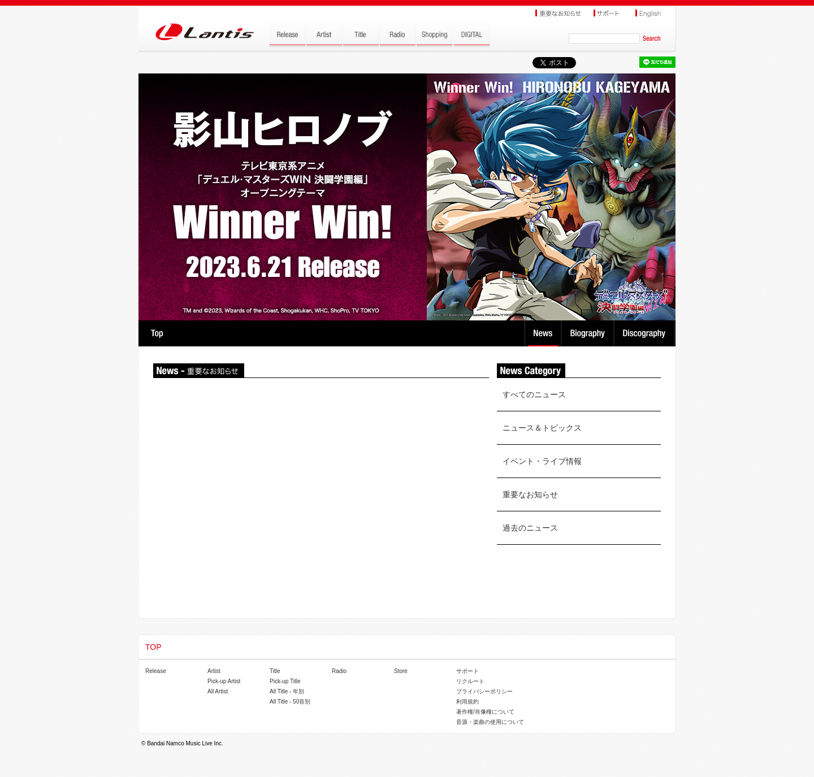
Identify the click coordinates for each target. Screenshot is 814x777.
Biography (588, 333)
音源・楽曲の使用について (490, 722)
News (542, 333)
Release (155, 671)
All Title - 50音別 (290, 701)
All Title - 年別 (287, 691)
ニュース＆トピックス (542, 427)
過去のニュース (530, 527)
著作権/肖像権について (485, 712)
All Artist (217, 691)
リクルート (470, 681)
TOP (156, 333)
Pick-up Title (285, 681)
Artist (213, 671)
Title (275, 671)
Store (401, 671)
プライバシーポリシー (484, 691)
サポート (467, 671)
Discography (645, 333)
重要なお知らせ (530, 494)
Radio (339, 671)
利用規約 (467, 701)
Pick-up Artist (223, 681)
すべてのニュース (534, 394)
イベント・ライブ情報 (542, 461)
